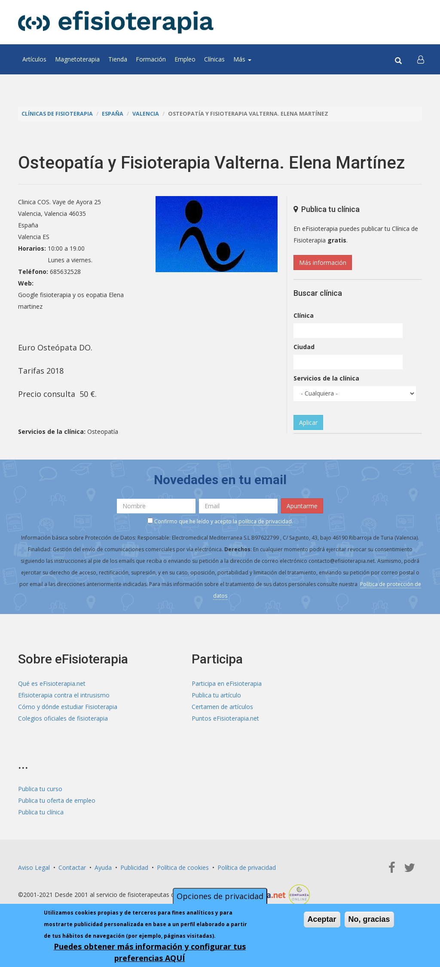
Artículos (34, 59)
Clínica (303, 315)
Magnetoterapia (77, 59)
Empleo (185, 59)
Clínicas (214, 59)
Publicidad (134, 867)
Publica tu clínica (41, 812)
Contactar (72, 867)
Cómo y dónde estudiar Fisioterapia (67, 707)
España (112, 113)
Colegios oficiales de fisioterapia (63, 718)
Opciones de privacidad (220, 896)
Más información (322, 262)
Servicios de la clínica (326, 378)
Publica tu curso (40, 789)
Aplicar (308, 422)
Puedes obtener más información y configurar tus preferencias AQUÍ (150, 952)
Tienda (117, 59)
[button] (420, 59)
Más (242, 59)
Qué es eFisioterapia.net (52, 683)
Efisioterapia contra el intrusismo (64, 695)
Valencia (145, 113)
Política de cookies (183, 867)
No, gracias (369, 919)
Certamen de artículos (222, 707)
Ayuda (103, 867)
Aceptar (322, 919)
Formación (151, 59)
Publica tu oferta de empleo (56, 800)
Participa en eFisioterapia (227, 683)
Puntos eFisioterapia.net (225, 718)
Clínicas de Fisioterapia (57, 113)
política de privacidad (265, 521)
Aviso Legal (34, 867)
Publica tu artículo (216, 695)
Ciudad (304, 347)
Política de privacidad (246, 867)
